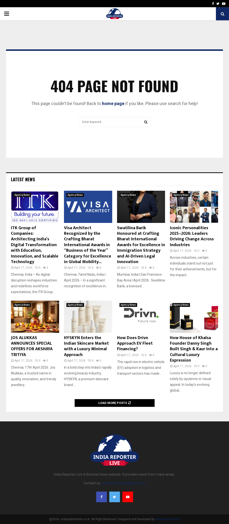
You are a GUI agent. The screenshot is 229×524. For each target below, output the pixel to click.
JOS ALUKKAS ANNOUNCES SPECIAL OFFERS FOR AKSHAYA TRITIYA (32, 346)
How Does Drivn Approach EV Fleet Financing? (135, 343)
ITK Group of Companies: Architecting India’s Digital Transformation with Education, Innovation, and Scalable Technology (34, 245)
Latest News (23, 179)
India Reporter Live (167, 519)
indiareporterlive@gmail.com (124, 483)
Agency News (22, 195)
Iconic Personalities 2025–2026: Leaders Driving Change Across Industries (192, 236)
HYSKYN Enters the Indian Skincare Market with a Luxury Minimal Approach (86, 346)
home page (113, 103)
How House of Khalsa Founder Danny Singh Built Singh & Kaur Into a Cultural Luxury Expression (194, 349)
